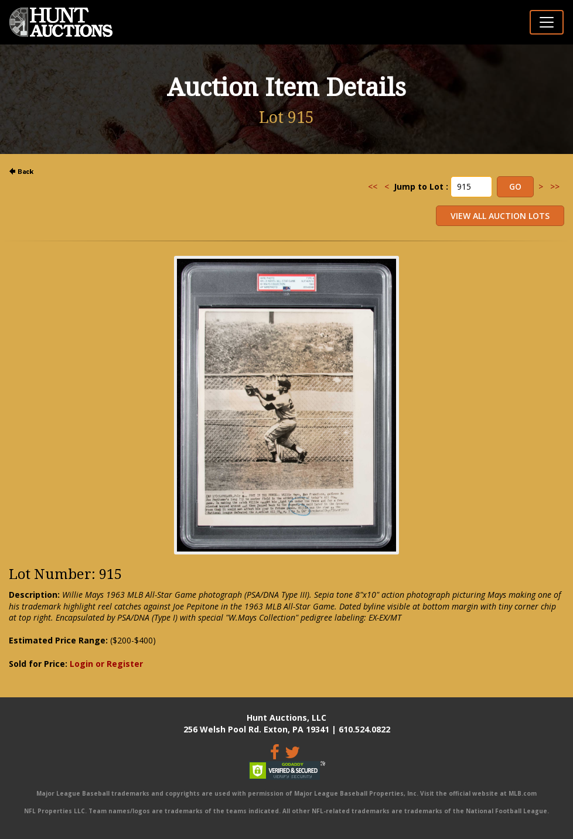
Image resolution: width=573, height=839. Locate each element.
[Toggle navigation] (547, 22)
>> (555, 186)
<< (372, 186)
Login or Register (106, 663)
